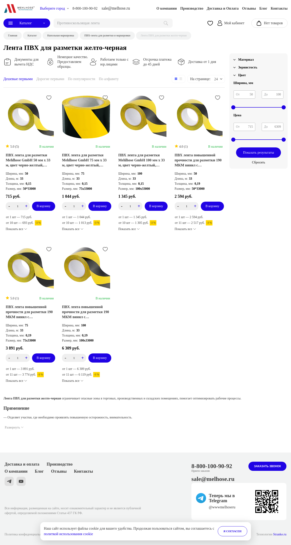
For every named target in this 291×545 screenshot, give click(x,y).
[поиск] (113, 23)
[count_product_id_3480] (18, 206)
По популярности (81, 79)
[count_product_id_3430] (186, 206)
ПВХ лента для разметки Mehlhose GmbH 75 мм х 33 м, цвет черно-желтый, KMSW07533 (84, 160)
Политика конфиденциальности (26, 534)
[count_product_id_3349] (130, 206)
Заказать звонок (267, 466)
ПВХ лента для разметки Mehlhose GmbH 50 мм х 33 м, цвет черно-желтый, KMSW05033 (28, 160)
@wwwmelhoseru (222, 507)
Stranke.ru (279, 534)
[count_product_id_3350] (74, 206)
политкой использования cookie (68, 534)
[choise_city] (54, 8)
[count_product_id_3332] (18, 358)
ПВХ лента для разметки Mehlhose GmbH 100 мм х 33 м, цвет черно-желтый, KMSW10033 (141, 160)
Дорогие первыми (50, 79)
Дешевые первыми (18, 79)
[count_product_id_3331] (74, 358)
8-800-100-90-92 (84, 8)
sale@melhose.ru (116, 8)
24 (216, 79)
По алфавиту (109, 79)
